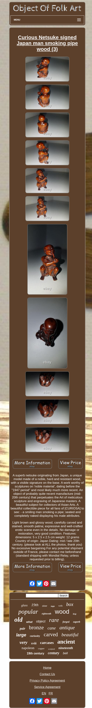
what (29, 621)
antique (67, 627)
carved (51, 634)
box (69, 604)
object (41, 621)
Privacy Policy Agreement (47, 680)
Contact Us (47, 674)
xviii (33, 643)
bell (65, 653)
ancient (66, 641)
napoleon (28, 648)
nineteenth (66, 648)
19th (34, 604)
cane (52, 628)
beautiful (69, 634)
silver (44, 606)
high (53, 606)
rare (54, 620)
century (53, 653)
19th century (35, 653)
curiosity (35, 635)
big (74, 614)
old (18, 619)
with (60, 605)
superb (76, 621)
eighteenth (46, 613)
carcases (47, 642)
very (23, 642)
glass (24, 605)
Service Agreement (47, 687)
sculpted (51, 649)
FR (51, 693)
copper (41, 648)
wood (62, 611)
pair (22, 628)
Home (47, 667)
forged (66, 621)
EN (44, 693)
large (21, 635)
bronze (36, 627)
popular (28, 611)
